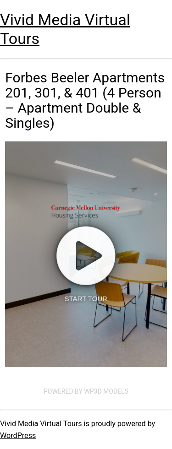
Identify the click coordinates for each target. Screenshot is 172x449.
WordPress (18, 435)
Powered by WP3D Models (86, 391)
